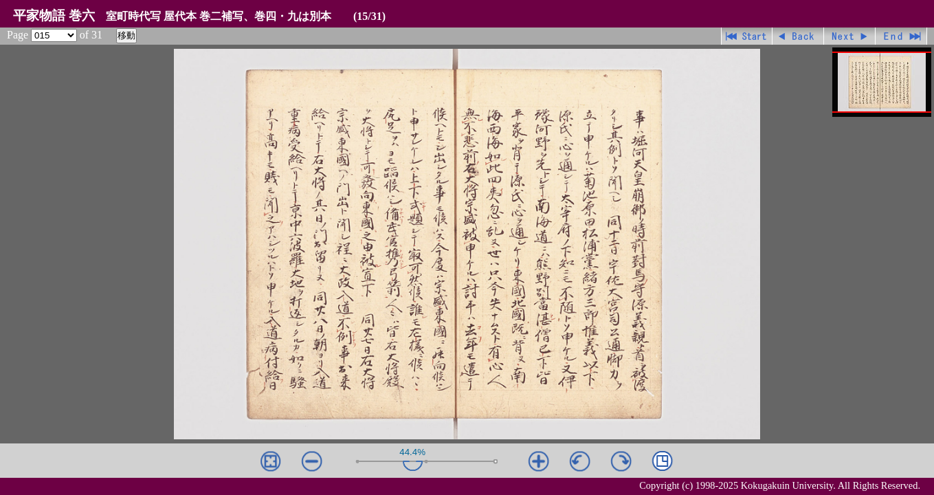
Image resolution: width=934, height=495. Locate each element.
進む (850, 36)
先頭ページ (746, 36)
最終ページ (901, 36)
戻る (798, 36)
